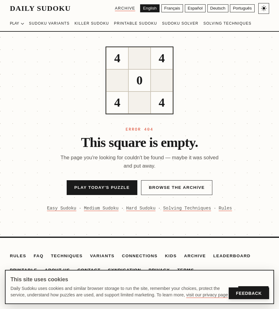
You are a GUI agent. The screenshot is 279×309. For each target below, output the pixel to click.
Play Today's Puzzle (102, 187)
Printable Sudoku (135, 23)
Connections (139, 256)
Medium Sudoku (101, 208)
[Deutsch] (215, 8)
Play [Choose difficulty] (17, 23)
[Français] (167, 8)
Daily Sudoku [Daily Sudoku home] (40, 8)
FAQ (39, 256)
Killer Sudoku (92, 23)
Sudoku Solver (180, 23)
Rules (225, 208)
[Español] (192, 8)
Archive (118, 8)
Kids (171, 256)
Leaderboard (232, 256)
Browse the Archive (177, 187)
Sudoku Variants (49, 23)
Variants (102, 256)
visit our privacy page (207, 294)
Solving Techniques (227, 23)
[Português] (241, 8)
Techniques (67, 256)
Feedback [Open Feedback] (249, 293)
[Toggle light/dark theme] (263, 8)
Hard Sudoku (141, 208)
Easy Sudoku (61, 208)
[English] (143, 8)
